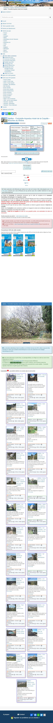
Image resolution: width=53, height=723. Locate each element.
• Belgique (5, 47)
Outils (3, 54)
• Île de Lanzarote (7, 92)
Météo (26, 182)
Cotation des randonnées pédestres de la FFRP (17, 163)
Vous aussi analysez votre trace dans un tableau (26, 149)
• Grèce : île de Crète (8, 81)
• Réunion (5, 51)
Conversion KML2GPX (9, 60)
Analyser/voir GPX (8, 57)
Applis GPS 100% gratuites (8, 75)
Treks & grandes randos (7, 26)
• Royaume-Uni (6, 42)
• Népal (4, 37)
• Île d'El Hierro (6, 97)
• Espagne (5, 36)
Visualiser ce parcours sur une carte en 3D (26, 153)
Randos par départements (8, 28)
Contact (21, 714)
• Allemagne (6, 48)
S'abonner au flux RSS (7, 109)
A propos (6, 714)
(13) (20, 7)
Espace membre (6, 12)
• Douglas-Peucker (8, 68)
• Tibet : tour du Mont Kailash (10, 100)
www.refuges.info (17, 360)
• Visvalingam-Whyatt (9, 70)
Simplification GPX (8, 67)
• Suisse (5, 40)
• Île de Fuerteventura (8, 90)
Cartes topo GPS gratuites (8, 77)
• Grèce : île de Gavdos (8, 83)
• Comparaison (7, 71)
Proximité (26, 180)
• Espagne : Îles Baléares (9, 84)
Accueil (3, 21)
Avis (26, 185)
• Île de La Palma (7, 95)
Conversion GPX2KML (9, 59)
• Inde (4, 45)
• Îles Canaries (6, 86)
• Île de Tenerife (6, 87)
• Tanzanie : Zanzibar (8, 101)
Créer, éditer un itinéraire (9, 56)
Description (26, 175)
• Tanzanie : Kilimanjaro (8, 103)
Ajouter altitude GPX (9, 65)
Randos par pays (6, 31)
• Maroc (5, 50)
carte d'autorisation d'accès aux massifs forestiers (26, 224)
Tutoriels (4, 107)
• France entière (7, 79)
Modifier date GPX (8, 62)
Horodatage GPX (8, 63)
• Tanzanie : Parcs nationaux (10, 105)
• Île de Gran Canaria (8, 89)
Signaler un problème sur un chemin (24, 717)
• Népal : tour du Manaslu (9, 98)
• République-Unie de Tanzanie (10, 39)
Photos (26, 177)
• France (5, 33)
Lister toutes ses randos (22, 216)
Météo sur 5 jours (8, 73)
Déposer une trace (6, 23)
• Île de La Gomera (7, 94)
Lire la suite (9, 390)
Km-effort (12, 145)
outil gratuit (5, 190)
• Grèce (5, 34)
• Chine (4, 44)
